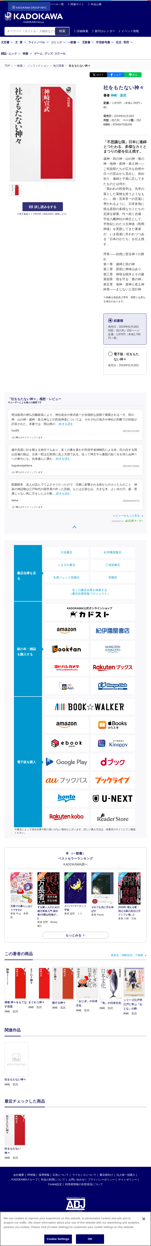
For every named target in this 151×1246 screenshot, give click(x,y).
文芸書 (7, 42)
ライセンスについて (84, 1143)
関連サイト (77, 4)
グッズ (48, 53)
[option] (16, 1064)
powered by (127, 521)
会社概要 (18, 1143)
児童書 (88, 42)
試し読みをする (42, 207)
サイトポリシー (127, 1147)
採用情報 (44, 1143)
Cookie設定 (55, 1152)
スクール (59, 53)
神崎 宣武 (118, 95)
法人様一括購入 (125, 1143)
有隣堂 (112, 577)
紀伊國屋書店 (112, 552)
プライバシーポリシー (101, 1147)
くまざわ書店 (66, 565)
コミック (58, 42)
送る (134, 74)
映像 (27, 53)
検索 (62, 31)
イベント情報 (128, 31)
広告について (61, 1143)
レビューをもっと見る (126, 515)
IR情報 (31, 1143)
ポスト (100, 74)
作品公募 (96, 4)
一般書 (74, 42)
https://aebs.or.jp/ (59, 1194)
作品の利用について (53, 1147)
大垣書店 (66, 552)
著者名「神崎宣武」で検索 (127, 955)
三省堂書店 (112, 565)
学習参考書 (105, 42)
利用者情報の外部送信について (84, 1152)
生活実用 (124, 42)
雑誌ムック (11, 53)
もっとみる (73, 935)
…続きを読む (65, 424)
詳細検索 (80, 31)
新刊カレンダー (103, 31)
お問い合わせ (77, 1147)
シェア (117, 74)
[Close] (144, 1223)
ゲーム (38, 53)
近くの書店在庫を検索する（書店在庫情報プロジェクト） (89, 591)
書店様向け (106, 1143)
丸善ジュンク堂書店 (66, 577)
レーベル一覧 (56, 4)
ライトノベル (38, 42)
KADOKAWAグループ (24, 1147)
